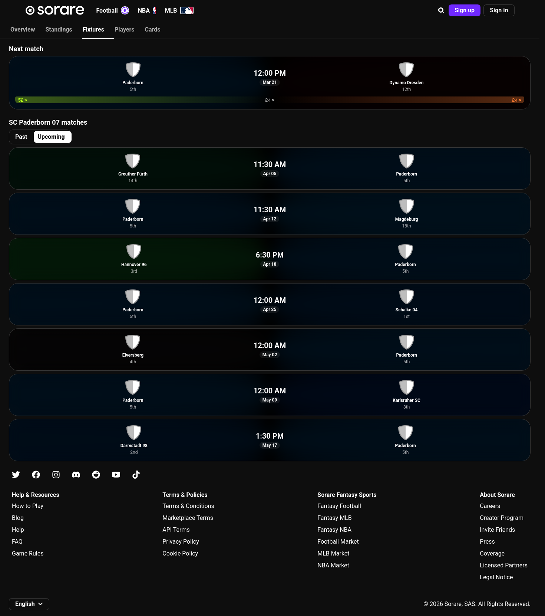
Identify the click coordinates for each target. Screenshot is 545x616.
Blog (18, 517)
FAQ (17, 541)
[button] (441, 10)
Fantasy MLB (334, 517)
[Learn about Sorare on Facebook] (36, 474)
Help (18, 529)
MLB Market (333, 553)
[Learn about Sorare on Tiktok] (136, 474)
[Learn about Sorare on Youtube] (116, 474)
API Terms (176, 529)
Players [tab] (125, 29)
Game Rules (27, 553)
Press (487, 541)
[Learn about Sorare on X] (16, 474)
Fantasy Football (339, 505)
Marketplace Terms (187, 517)
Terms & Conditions (188, 505)
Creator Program (501, 517)
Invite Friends (497, 529)
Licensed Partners (504, 565)
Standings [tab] (58, 29)
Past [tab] (21, 136)
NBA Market (333, 565)
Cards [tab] (153, 29)
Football (112, 10)
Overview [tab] (22, 29)
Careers (490, 505)
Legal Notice (496, 577)
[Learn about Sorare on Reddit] (96, 474)
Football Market (338, 541)
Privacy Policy (180, 541)
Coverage (492, 553)
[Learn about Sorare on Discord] (76, 474)
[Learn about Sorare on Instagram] (56, 474)
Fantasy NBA (334, 529)
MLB (179, 10)
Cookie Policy (180, 553)
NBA (147, 10)
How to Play (27, 505)
